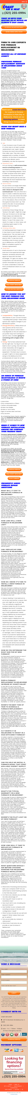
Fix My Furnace (14, 478)
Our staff (23, 365)
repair (17, 149)
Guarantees (14, 1088)
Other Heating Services (14, 289)
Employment (8, 1089)
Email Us (16, 1084)
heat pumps (14, 319)
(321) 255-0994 (15, 13)
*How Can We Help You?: (14, 987)
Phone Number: (14, 982)
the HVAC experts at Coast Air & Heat (13, 97)
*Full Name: (14, 970)
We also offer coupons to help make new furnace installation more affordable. (13, 371)
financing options (10, 119)
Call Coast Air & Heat (14, 284)
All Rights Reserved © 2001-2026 (14, 1092)
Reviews (17, 1089)
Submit (14, 993)
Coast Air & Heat (19, 110)
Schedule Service (14, 280)
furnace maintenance (15, 420)
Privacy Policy (14, 1094)
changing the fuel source (17, 305)
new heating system (7, 459)
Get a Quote (7, 1086)
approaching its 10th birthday (11, 76)
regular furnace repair (8, 83)
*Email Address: (14, 976)
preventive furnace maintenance (12, 388)
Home (10, 1084)
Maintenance (18, 1086)
